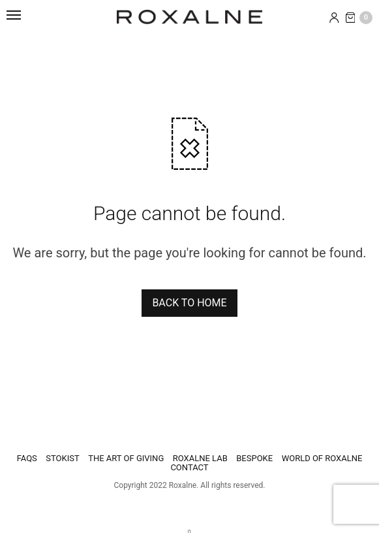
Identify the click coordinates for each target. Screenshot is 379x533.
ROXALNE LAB (200, 458)
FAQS (27, 458)
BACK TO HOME (189, 303)
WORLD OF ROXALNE (322, 458)
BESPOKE (254, 458)
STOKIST (62, 458)
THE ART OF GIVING (126, 458)
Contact (189, 467)
